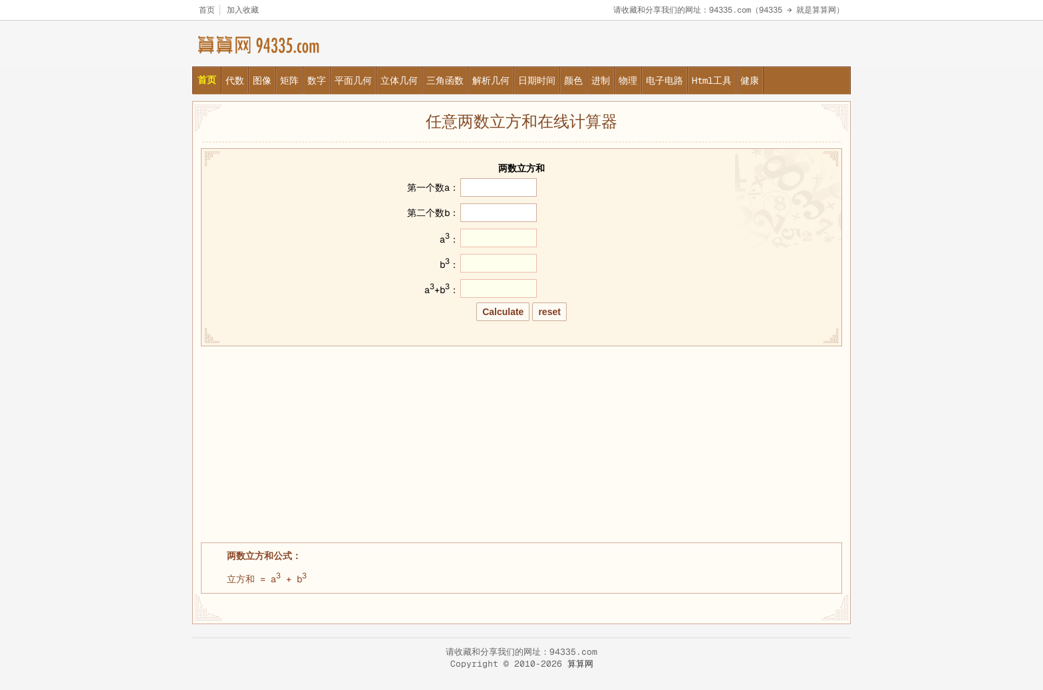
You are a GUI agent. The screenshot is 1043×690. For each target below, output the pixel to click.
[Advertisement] (521, 443)
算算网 (580, 663)
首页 (207, 10)
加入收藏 (243, 10)
